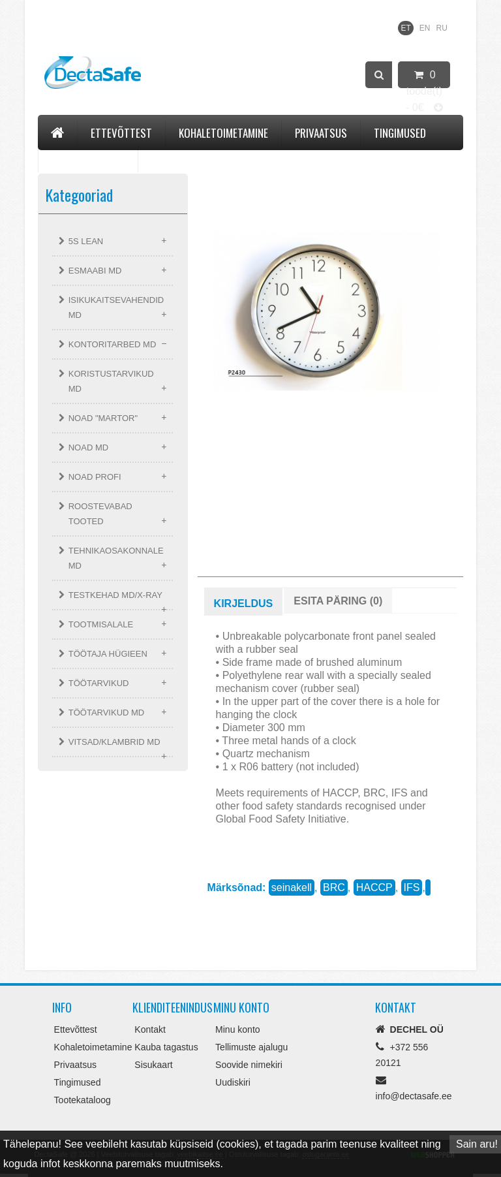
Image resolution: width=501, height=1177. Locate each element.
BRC (334, 887)
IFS (412, 887)
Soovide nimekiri (248, 1064)
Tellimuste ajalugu (251, 1047)
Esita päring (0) (338, 600)
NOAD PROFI (94, 477)
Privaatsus (321, 133)
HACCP (374, 887)
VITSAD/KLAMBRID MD (114, 742)
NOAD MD (88, 447)
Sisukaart (153, 1064)
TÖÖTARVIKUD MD (106, 712)
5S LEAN (85, 241)
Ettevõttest (121, 133)
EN (425, 28)
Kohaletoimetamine (223, 133)
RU (442, 28)
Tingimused (400, 133)
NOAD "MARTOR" (103, 418)
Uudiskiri (232, 1082)
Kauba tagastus (166, 1047)
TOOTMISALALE (100, 624)
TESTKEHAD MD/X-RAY (115, 595)
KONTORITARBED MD (112, 344)
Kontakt (170, 159)
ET (405, 28)
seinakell (291, 887)
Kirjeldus (243, 603)
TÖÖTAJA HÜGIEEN (107, 654)
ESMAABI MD (95, 270)
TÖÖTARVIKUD (98, 683)
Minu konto (237, 1029)
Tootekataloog (88, 159)
